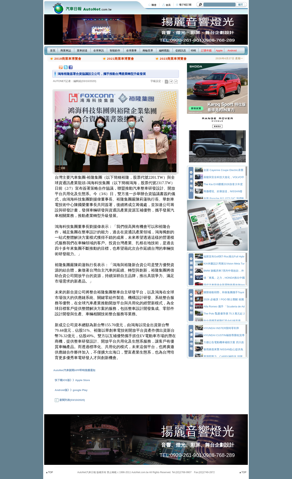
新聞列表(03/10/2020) (70, 399)
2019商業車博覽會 (67, 58)
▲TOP (49, 472)
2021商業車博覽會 (120, 58)
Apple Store (82, 380)
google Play (80, 390)
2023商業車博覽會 (173, 58)
